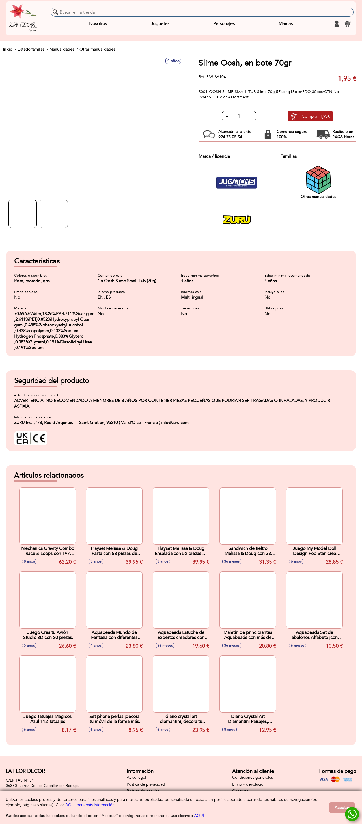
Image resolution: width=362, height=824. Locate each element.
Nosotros (98, 24)
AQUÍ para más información (90, 805)
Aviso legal (136, 777)
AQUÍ (199, 815)
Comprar (316, 116)
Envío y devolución (249, 784)
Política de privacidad (146, 784)
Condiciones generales (252, 777)
